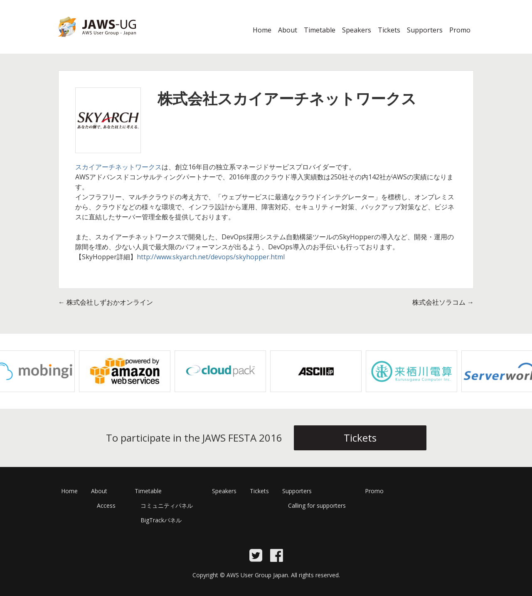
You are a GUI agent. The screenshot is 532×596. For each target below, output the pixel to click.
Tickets (389, 30)
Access (106, 505)
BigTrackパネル (161, 520)
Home (262, 30)
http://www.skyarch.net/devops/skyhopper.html (211, 256)
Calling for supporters (317, 505)
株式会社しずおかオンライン (105, 302)
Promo (459, 30)
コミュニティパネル (166, 505)
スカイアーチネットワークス (118, 166)
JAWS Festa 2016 (83, 42)
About (287, 30)
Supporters (425, 30)
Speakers (356, 30)
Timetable (319, 30)
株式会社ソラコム (443, 302)
